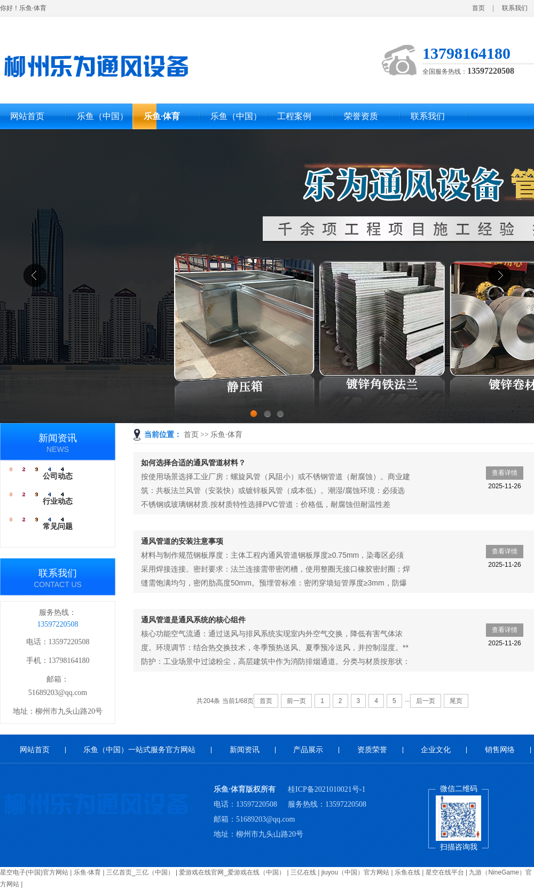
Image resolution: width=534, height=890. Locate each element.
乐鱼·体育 (162, 116)
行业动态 (58, 501)
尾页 (456, 701)
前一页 (296, 701)
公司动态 (58, 476)
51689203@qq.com (58, 693)
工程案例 (294, 116)
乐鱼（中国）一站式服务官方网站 (102, 120)
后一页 (425, 701)
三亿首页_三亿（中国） (140, 872)
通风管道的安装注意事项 (182, 541)
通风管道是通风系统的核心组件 (193, 619)
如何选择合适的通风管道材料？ (193, 462)
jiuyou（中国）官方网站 (355, 872)
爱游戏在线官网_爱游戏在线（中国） (232, 872)
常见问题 (58, 526)
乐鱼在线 (407, 872)
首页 (478, 8)
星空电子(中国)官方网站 (34, 872)
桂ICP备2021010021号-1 (326, 789)
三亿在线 (303, 872)
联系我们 (515, 8)
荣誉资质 (361, 116)
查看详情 (504, 474)
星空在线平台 (445, 872)
